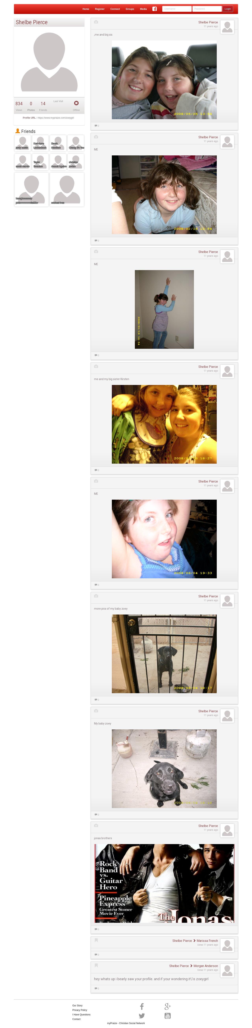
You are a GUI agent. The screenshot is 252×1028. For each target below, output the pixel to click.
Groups (130, 9)
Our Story (77, 1005)
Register (100, 9)
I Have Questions (81, 1014)
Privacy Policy (79, 1010)
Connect (115, 9)
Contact (76, 1019)
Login (228, 8)
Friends (25, 131)
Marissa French (205, 941)
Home (85, 9)
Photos (31, 110)
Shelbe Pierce (208, 22)
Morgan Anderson (204, 966)
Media (143, 9)
